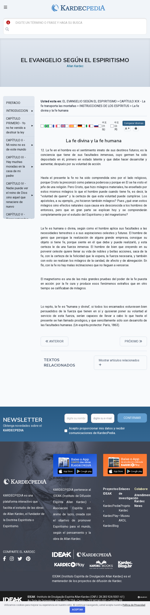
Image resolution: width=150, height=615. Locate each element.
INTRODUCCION (17, 111)
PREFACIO (13, 103)
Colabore (141, 489)
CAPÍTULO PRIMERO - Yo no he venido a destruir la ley (15, 125)
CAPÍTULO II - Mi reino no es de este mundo (16, 144)
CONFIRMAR (132, 418)
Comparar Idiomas (134, 123)
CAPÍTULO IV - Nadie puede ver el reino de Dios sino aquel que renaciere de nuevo (17, 195)
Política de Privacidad (134, 605)
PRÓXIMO (133, 341)
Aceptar (77, 609)
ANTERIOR (54, 341)
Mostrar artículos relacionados (119, 362)
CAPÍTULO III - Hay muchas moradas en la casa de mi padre (16, 166)
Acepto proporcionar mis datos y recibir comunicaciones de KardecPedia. (97, 431)
